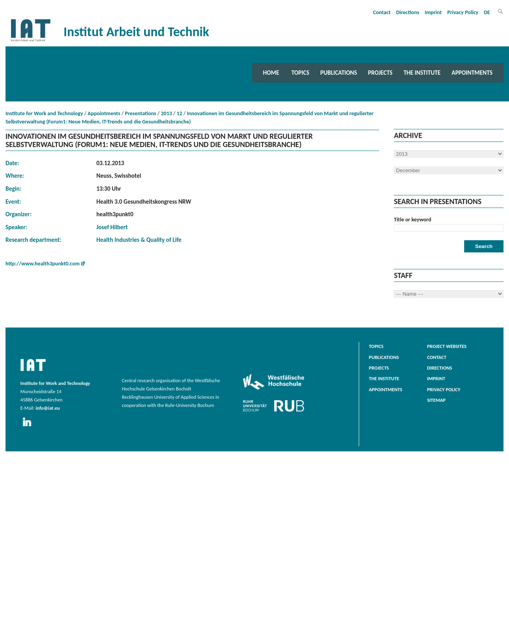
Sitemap (436, 400)
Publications (338, 72)
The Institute (422, 72)
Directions (407, 12)
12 (179, 113)
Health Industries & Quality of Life (138, 239)
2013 (166, 113)
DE (487, 12)
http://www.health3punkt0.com (42, 263)
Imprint (433, 12)
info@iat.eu (47, 408)
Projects (380, 72)
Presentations (141, 113)
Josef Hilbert (112, 227)
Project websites (447, 346)
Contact (382, 12)
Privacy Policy (462, 12)
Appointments (472, 72)
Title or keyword (412, 219)
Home (271, 72)
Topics (300, 72)
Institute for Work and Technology (44, 113)
